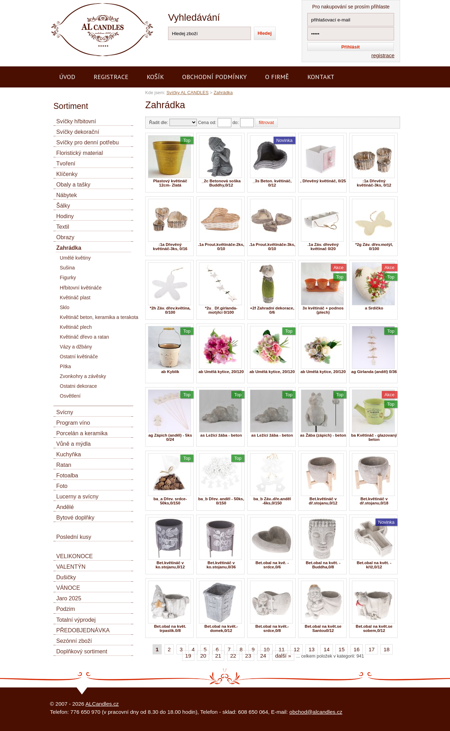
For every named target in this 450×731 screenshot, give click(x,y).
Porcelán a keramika (82, 433)
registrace (382, 55)
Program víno (73, 423)
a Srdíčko (374, 308)
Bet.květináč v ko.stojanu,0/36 (221, 565)
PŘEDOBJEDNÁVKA (83, 630)
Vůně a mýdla (73, 444)
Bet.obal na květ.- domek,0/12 (221, 628)
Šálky (63, 206)
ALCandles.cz (102, 704)
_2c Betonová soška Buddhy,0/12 (221, 183)
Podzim (65, 609)
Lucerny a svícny (77, 497)
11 (281, 649)
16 (357, 649)
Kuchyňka (68, 454)
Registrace (111, 77)
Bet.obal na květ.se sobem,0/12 (374, 628)
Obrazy (65, 237)
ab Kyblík (170, 372)
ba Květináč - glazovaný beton (374, 437)
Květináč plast (75, 297)
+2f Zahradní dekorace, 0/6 (272, 310)
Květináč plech (76, 327)
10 (267, 649)
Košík (155, 77)
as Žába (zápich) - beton (323, 435)
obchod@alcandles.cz (315, 712)
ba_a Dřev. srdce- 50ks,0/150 (170, 501)
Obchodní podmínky (214, 77)
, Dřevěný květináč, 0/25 (323, 181)
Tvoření (65, 164)
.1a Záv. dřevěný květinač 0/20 (323, 246)
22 (233, 656)
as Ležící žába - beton (221, 435)
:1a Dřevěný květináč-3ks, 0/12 (374, 183)
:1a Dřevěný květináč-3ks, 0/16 (170, 246)
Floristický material (79, 153)
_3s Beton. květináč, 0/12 (272, 183)
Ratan (63, 465)
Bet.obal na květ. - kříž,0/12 (374, 565)
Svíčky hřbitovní (76, 121)
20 (203, 656)
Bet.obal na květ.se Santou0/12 (323, 628)
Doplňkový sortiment (81, 651)
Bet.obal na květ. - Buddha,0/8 (323, 565)
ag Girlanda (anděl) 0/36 (374, 372)
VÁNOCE (68, 588)
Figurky (68, 277)
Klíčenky (66, 174)
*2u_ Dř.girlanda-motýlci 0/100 (221, 310)
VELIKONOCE (74, 556)
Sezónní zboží (74, 641)
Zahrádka (223, 92)
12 (297, 649)
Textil (62, 227)
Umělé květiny (75, 258)
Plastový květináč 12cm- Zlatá (170, 183)
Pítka (65, 366)
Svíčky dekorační (77, 132)
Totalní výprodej (76, 620)
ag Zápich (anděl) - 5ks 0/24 (170, 437)
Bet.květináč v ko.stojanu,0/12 (170, 565)
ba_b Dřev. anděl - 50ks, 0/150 (221, 501)
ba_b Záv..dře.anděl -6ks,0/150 (272, 501)
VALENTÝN (70, 567)
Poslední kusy (73, 537)
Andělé (65, 507)
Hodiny (65, 216)
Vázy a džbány (76, 347)
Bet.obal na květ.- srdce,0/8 (272, 628)
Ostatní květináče (79, 356)
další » (283, 656)
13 (312, 649)
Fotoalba (67, 475)
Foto (62, 486)
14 (326, 649)
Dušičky (66, 577)
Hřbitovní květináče (81, 288)
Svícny (64, 412)
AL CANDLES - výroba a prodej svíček (95, 3)
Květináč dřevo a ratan (84, 337)
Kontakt (320, 77)
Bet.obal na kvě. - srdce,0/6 (272, 565)
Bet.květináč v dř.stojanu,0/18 (374, 501)
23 (248, 656)
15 (342, 649)
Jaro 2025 (68, 598)
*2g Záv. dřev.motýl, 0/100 (374, 246)
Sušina (67, 267)
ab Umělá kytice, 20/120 (221, 372)
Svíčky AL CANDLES (187, 92)
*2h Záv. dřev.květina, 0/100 (170, 310)
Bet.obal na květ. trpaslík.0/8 (170, 628)
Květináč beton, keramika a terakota (99, 317)
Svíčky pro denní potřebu (87, 142)
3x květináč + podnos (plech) (323, 310)
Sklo (64, 307)
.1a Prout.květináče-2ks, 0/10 (221, 246)
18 (387, 649)
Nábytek (66, 195)
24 (263, 656)
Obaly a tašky (73, 185)
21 (218, 656)
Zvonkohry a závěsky (83, 376)
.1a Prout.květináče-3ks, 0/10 (272, 246)
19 (188, 656)
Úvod (67, 77)
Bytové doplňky (75, 518)
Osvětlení (70, 396)
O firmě (277, 77)
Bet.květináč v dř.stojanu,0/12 (323, 501)
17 (371, 649)
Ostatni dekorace (78, 386)
